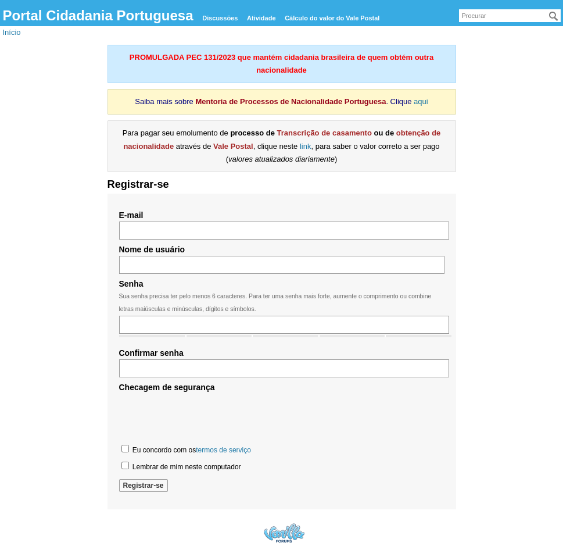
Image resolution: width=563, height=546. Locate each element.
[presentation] (207, 417)
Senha (131, 283)
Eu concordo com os (186, 449)
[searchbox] (510, 15)
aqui (421, 101)
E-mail (131, 215)
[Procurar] (553, 16)
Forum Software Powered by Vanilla (284, 533)
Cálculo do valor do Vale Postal (332, 18)
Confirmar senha (151, 353)
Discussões (220, 18)
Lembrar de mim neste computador (181, 466)
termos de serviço (223, 450)
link (305, 146)
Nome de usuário (152, 249)
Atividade (261, 18)
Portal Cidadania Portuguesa (98, 15)
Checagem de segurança (167, 387)
